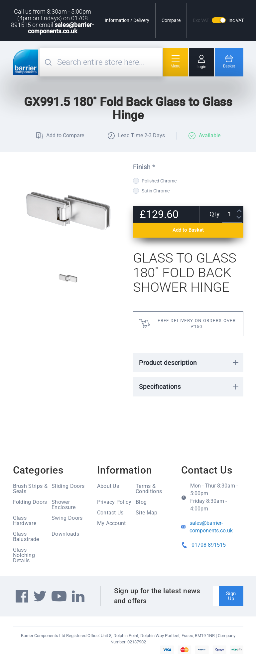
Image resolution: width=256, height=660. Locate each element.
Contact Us (110, 512)
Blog (141, 502)
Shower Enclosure (63, 504)
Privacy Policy (114, 502)
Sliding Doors (68, 486)
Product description (168, 363)
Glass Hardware (25, 520)
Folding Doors (30, 502)
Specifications (160, 386)
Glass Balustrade (26, 536)
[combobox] (109, 62)
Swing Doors (67, 518)
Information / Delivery (127, 20)
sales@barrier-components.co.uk (61, 28)
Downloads (65, 534)
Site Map (147, 512)
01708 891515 (209, 545)
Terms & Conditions (149, 489)
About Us (108, 486)
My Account (111, 523)
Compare (171, 20)
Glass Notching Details (24, 555)
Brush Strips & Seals (30, 489)
